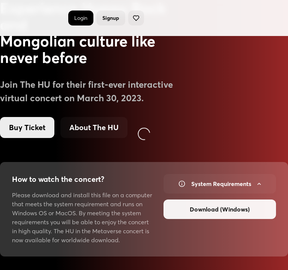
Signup (110, 18)
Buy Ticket (27, 127)
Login (80, 18)
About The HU (93, 127)
